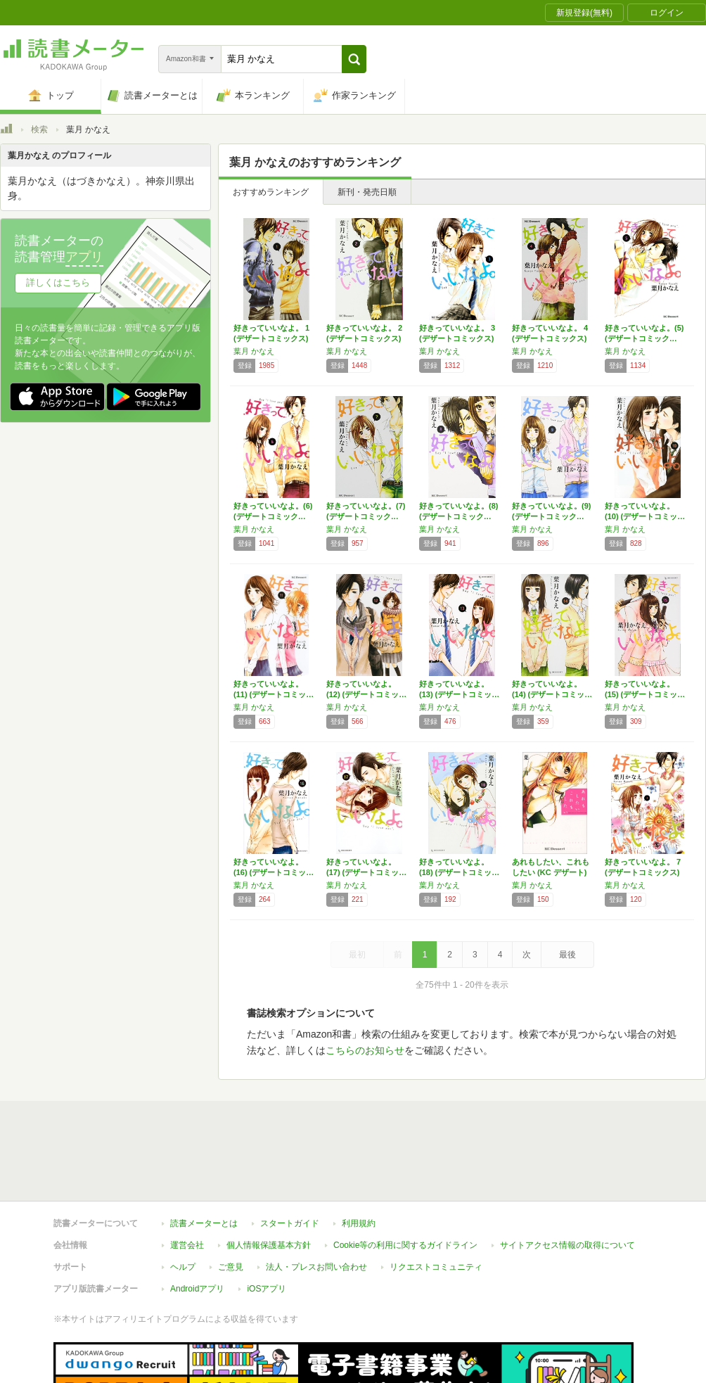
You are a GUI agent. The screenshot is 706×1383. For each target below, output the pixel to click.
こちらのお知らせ (365, 1050)
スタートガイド (289, 1158)
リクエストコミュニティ (436, 1202)
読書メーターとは (204, 1158)
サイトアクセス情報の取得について (567, 1180)
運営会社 (187, 1180)
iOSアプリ (266, 1224)
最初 (357, 955)
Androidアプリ (197, 1224)
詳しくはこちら (58, 282)
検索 (39, 129)
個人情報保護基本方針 (268, 1180)
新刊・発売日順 (367, 192)
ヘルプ (182, 1202)
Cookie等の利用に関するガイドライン (405, 1180)
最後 (567, 955)
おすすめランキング (271, 192)
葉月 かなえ (253, 351)
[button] (354, 59)
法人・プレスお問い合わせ (316, 1202)
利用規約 (359, 1158)
